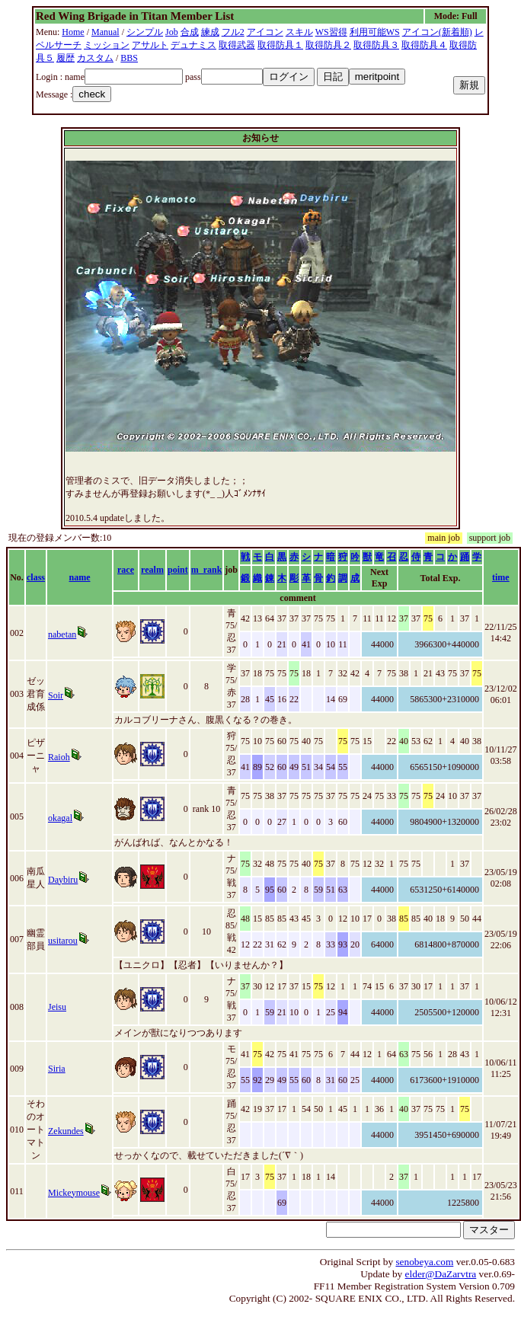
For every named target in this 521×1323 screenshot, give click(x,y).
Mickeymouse (74, 1192)
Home (73, 32)
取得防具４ (424, 45)
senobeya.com (424, 1261)
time (501, 577)
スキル (299, 32)
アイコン (265, 32)
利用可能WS (375, 32)
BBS (129, 58)
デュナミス (193, 45)
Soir (55, 695)
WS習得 (331, 32)
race (125, 569)
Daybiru (63, 879)
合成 (190, 32)
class (36, 577)
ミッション (106, 45)
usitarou (63, 940)
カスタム (95, 58)
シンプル (144, 32)
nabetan (62, 634)
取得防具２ (328, 45)
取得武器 (237, 45)
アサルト (150, 45)
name (80, 577)
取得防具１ (280, 45)
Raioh (59, 757)
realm (152, 569)
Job (171, 32)
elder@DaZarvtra (441, 1274)
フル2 (233, 32)
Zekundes (66, 1131)
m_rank (206, 569)
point (178, 569)
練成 (210, 32)
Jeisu (57, 1007)
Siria (57, 1068)
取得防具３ (376, 45)
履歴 (65, 58)
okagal (60, 818)
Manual (105, 32)
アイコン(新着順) (437, 32)
